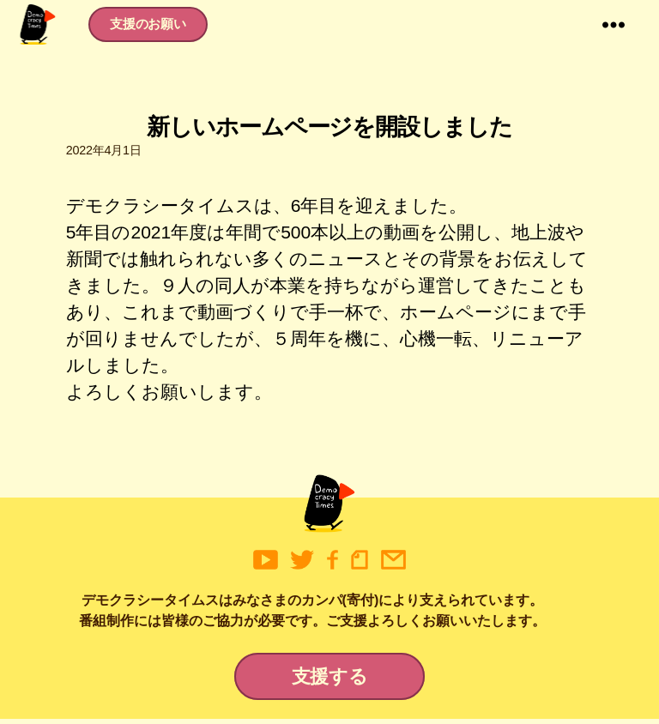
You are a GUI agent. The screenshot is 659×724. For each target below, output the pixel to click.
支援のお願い (154, 26)
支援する (330, 681)
